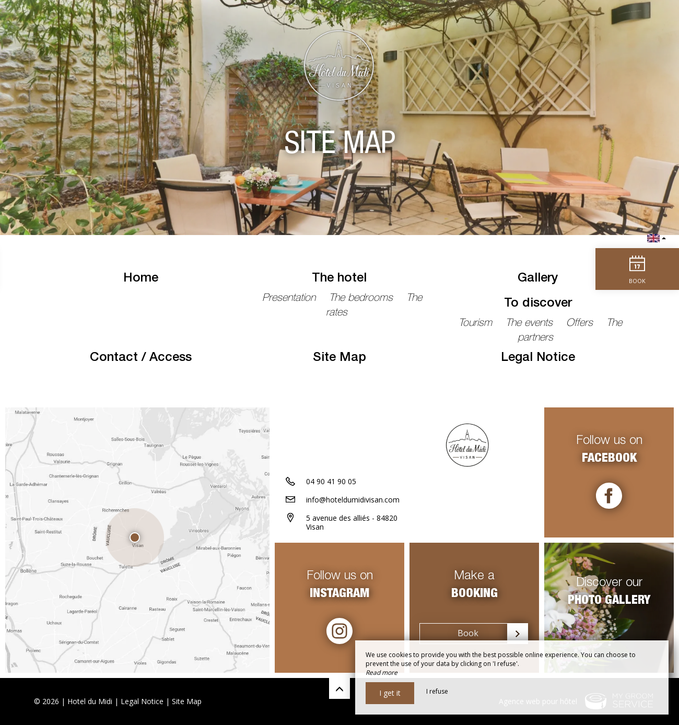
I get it (390, 693)
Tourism (477, 324)
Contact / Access (141, 358)
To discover (538, 304)
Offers (581, 324)
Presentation (290, 299)
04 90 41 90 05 (331, 481)
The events (531, 324)
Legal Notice (538, 358)
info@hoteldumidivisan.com (353, 500)
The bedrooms (362, 299)
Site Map (339, 358)
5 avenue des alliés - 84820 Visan (351, 522)
